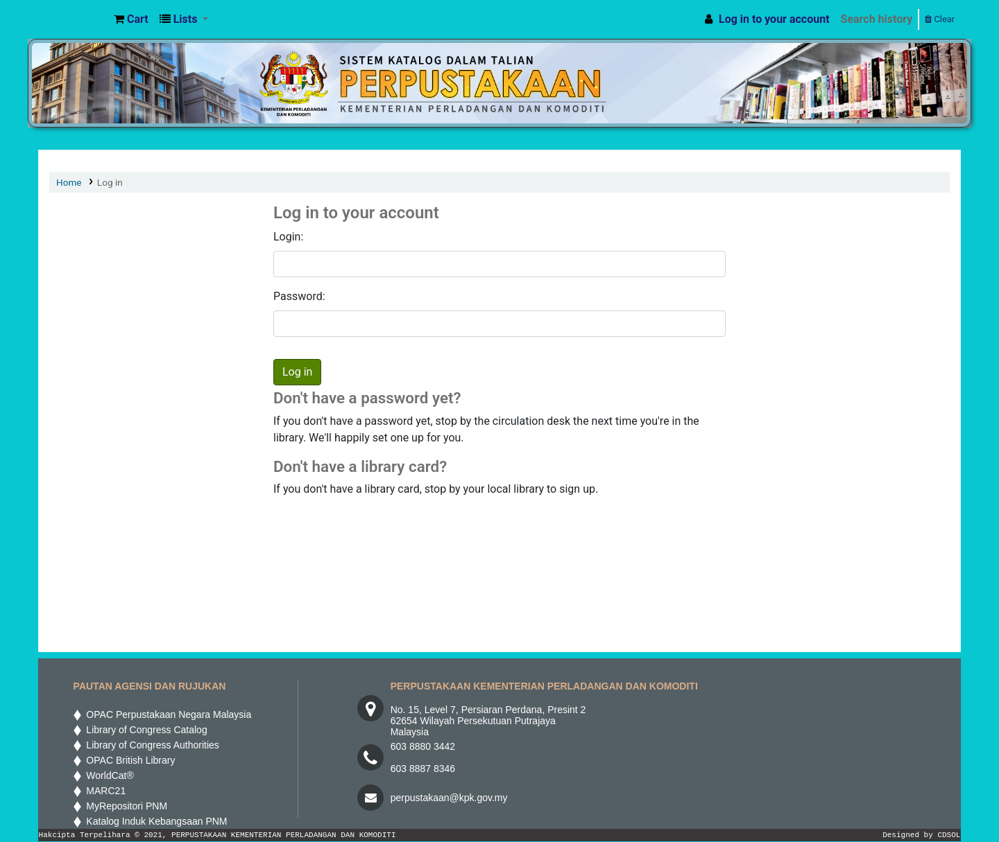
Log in (110, 182)
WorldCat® (108, 775)
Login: (288, 236)
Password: (299, 296)
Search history (877, 19)
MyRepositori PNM (124, 806)
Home (69, 182)
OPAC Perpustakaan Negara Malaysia (166, 714)
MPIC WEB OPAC (73, 19)
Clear (940, 19)
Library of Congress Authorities (151, 745)
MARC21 (103, 790)
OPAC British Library (128, 760)
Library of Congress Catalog (144, 729)
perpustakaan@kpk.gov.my (449, 797)
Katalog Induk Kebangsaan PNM (154, 821)
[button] (131, 19)
